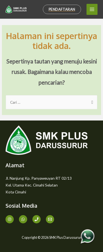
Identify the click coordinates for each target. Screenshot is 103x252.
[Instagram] (9, 219)
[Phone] (36, 219)
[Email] (50, 219)
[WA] (23, 219)
